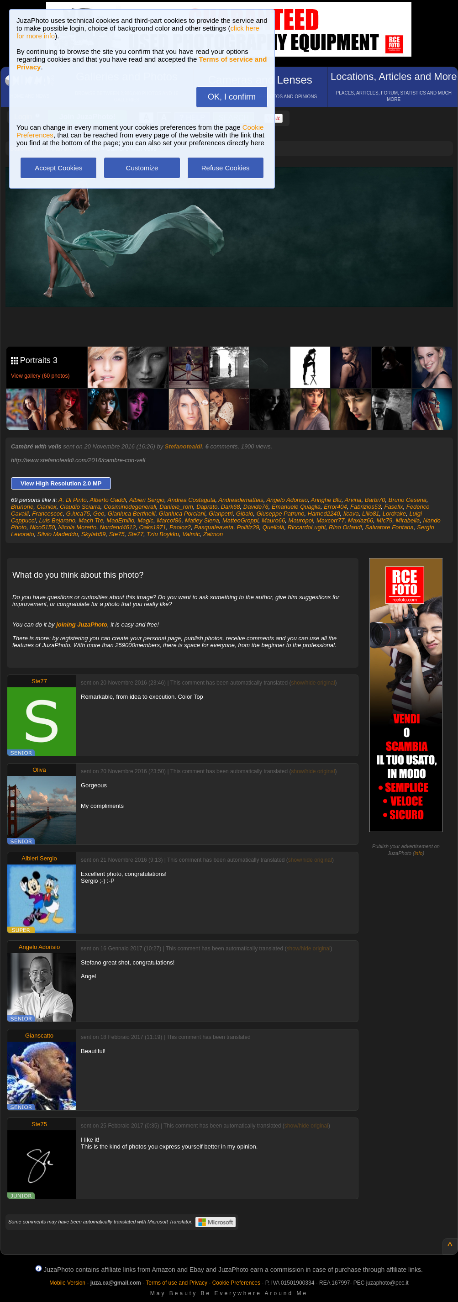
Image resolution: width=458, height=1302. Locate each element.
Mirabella (407, 520)
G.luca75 (78, 513)
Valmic (191, 534)
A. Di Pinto (72, 499)
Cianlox (46, 506)
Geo (99, 513)
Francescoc (47, 513)
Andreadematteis (240, 499)
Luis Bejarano (57, 520)
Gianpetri (221, 513)
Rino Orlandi (345, 527)
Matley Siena (202, 520)
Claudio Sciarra (80, 506)
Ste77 (135, 534)
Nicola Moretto (77, 527)
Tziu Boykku (163, 534)
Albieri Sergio (146, 499)
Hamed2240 (324, 513)
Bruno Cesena (407, 499)
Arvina (353, 499)
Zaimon (213, 534)
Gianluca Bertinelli (132, 513)
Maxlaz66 (361, 520)
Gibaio (244, 513)
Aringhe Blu (326, 499)
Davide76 (255, 506)
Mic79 (385, 520)
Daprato (206, 506)
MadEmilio (120, 520)
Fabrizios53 (365, 506)
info (419, 853)
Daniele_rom (176, 506)
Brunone (22, 506)
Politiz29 (248, 527)
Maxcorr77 (330, 520)
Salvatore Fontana (389, 527)
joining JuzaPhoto (81, 624)
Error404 (335, 506)
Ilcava (351, 513)
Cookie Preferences (236, 1283)
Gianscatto (39, 1035)
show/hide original (313, 683)
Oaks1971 (152, 527)
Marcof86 (169, 520)
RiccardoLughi (307, 527)
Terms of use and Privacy (176, 1283)
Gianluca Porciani (182, 513)
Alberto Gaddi (107, 499)
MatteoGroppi (240, 520)
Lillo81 (370, 513)
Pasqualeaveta (213, 527)
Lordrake (394, 513)
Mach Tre (91, 520)
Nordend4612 (118, 527)
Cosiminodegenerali (130, 506)
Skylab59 (93, 534)
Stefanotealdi (183, 446)
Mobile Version (67, 1283)
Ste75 (117, 534)
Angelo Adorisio (287, 499)
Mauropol (301, 520)
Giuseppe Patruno (281, 513)
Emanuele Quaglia (296, 506)
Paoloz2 (180, 527)
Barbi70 (375, 499)
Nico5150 (42, 527)
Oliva (39, 769)
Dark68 (230, 506)
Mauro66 (273, 520)
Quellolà (273, 527)
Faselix (393, 506)
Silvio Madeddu (57, 534)
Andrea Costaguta (192, 499)
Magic (145, 520)
